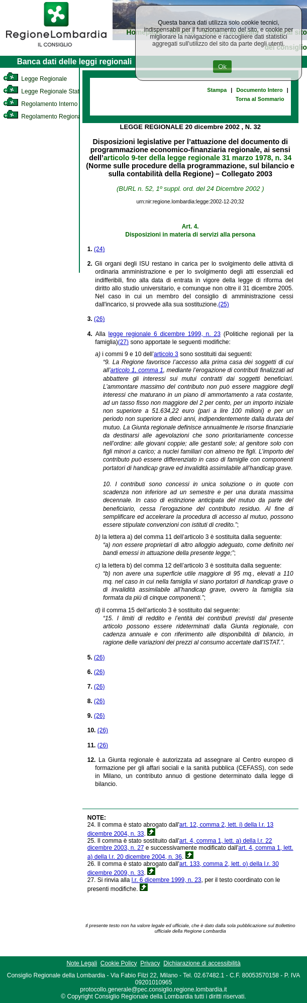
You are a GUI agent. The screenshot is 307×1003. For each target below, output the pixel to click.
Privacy (150, 963)
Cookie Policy (118, 963)
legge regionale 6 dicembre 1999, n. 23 (165, 334)
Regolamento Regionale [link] (44, 116)
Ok (222, 66)
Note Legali (81, 963)
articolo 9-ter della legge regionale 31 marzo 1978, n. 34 (197, 158)
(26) (99, 318)
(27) (123, 342)
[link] (56, 48)
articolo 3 (166, 354)
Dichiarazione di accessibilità (201, 963)
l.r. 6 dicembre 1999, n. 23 (166, 879)
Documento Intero (259, 90)
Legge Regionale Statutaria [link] (48, 91)
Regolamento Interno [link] (40, 103)
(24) (99, 249)
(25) (223, 304)
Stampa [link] (217, 90)
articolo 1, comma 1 (137, 370)
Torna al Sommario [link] (260, 99)
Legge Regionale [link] (35, 78)
